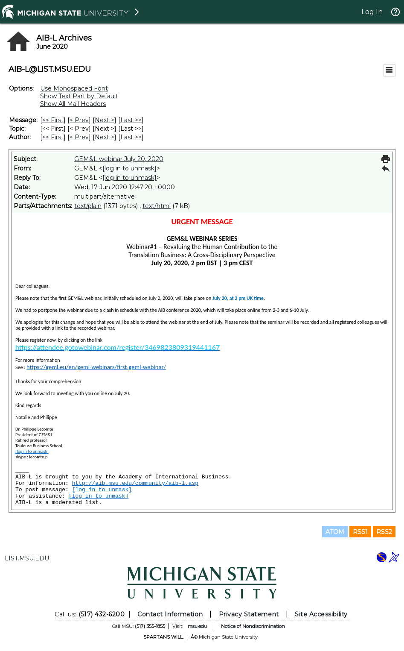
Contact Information (170, 614)
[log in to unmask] (129, 168)
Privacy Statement (249, 614)
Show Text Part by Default (79, 96)
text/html (156, 206)
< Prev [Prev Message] (79, 120)
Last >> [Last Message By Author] (131, 137)
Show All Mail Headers (73, 104)
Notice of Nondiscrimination (253, 626)
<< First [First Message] (53, 120)
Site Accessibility (321, 614)
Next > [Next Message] (104, 120)
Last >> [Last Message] (131, 120)
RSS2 (384, 532)
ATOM (335, 532)
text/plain (88, 206)
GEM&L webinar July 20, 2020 (118, 159)
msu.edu (197, 626)
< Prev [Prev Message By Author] (79, 137)
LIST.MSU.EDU (27, 558)
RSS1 (360, 532)
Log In (372, 12)
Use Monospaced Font (74, 88)
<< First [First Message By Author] (53, 137)
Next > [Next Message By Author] (104, 137)
